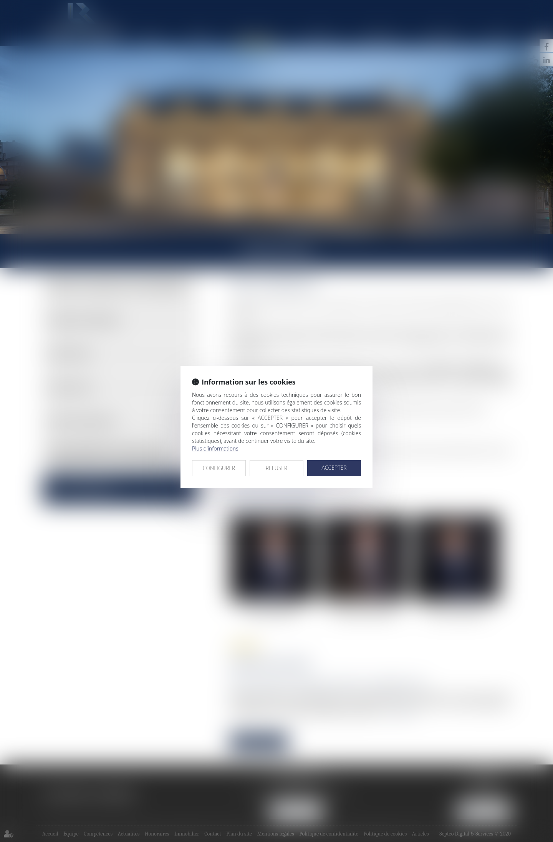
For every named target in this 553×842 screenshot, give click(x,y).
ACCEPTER (333, 467)
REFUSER (277, 468)
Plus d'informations (215, 448)
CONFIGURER (219, 468)
